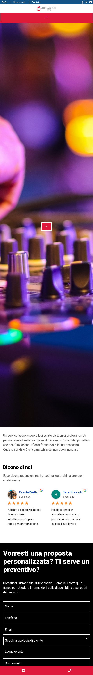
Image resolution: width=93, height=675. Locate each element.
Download (19, 2)
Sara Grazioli (72, 492)
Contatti (36, 2)
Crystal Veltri (28, 492)
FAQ (4, 2)
